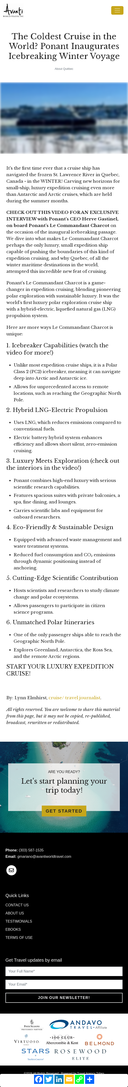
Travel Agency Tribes (90, 1073)
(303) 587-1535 (31, 850)
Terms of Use (19, 938)
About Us (14, 913)
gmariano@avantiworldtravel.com (44, 856)
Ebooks (13, 929)
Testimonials (18, 921)
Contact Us (17, 905)
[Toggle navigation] (117, 10)
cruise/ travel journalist (74, 697)
